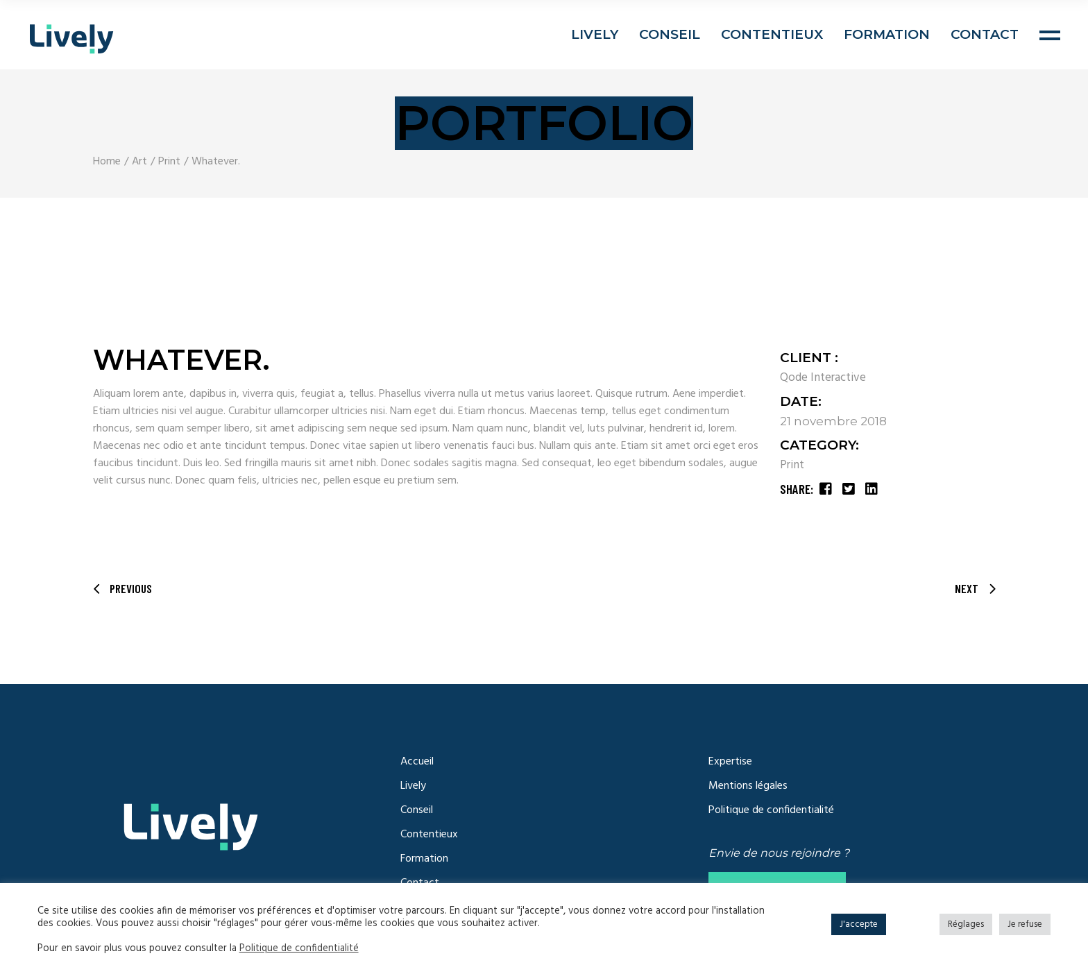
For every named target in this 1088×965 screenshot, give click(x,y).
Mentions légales (748, 786)
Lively (413, 786)
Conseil (416, 810)
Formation (424, 859)
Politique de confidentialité (771, 810)
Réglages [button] (966, 924)
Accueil (417, 762)
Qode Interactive (823, 377)
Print (792, 465)
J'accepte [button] (859, 924)
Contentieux (429, 835)
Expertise (730, 762)
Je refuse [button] (1025, 924)
